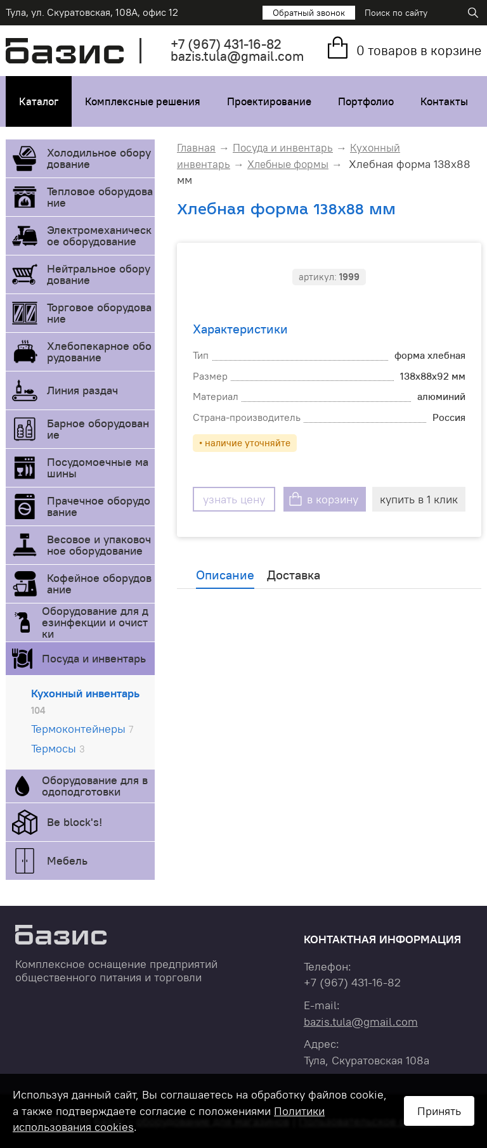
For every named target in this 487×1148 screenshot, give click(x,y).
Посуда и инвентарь (94, 658)
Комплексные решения (142, 101)
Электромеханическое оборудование (99, 235)
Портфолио (366, 101)
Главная (196, 148)
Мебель (67, 860)
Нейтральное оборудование (98, 274)
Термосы (58, 748)
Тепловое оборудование (100, 197)
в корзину (332, 499)
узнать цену (234, 499)
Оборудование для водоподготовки (95, 786)
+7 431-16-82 (226, 44)
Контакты (444, 101)
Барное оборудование (98, 429)
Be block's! (74, 822)
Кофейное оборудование (99, 584)
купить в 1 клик (419, 499)
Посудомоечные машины (97, 467)
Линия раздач (82, 390)
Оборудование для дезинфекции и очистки (95, 622)
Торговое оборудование (99, 313)
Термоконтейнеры (82, 728)
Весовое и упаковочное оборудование (99, 545)
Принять (439, 1111)
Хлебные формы (287, 164)
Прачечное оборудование (98, 506)
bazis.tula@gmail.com (237, 56)
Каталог (38, 101)
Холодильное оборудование (99, 158)
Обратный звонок (309, 12)
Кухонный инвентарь (85, 701)
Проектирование (269, 101)
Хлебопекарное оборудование (99, 351)
